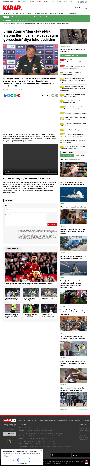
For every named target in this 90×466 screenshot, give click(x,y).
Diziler (27, 438)
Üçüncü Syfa (35, 428)
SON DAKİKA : (7, 20)
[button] (43, 95)
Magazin (32, 438)
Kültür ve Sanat (54, 446)
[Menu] (78, 13)
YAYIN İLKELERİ (40, 420)
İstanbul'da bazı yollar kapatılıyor (22, 20)
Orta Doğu (29, 431)
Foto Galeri (23, 446)
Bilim (53, 441)
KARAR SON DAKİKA (10, 434)
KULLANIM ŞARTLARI (50, 420)
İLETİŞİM (29, 420)
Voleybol (25, 17)
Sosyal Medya (42, 441)
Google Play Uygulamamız (62, 455)
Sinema (41, 444)
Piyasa (30, 433)
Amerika (35, 431)
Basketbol (19, 17)
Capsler (36, 446)
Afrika (50, 431)
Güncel (8, 13)
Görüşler (62, 13)
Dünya (22, 13)
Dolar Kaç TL (83, 435)
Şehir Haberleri (83, 437)
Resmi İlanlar (71, 13)
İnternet (34, 441)
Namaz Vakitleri (84, 431)
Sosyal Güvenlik (52, 433)
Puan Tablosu (83, 433)
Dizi (37, 444)
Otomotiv (40, 433)
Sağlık (38, 438)
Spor (42, 13)
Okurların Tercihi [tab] (67, 155)
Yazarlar (15, 13)
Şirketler (60, 433)
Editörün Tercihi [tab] (80, 155)
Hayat (47, 13)
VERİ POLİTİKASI (72, 420)
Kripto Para (36, 13)
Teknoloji (22, 441)
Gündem (32, 444)
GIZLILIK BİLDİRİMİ (62, 420)
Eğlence (51, 438)
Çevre (47, 428)
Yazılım (49, 441)
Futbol (12, 17)
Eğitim (52, 428)
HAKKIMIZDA (22, 420)
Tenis (30, 17)
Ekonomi (28, 13)
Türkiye (42, 428)
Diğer (51, 17)
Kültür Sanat (44, 438)
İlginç (50, 444)
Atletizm (36, 17)
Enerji (45, 433)
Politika (28, 428)
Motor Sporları (44, 17)
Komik (46, 444)
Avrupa (41, 431)
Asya (45, 431)
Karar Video (54, 13)
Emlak (34, 433)
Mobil (29, 441)
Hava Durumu (83, 428)
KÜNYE (34, 420)
